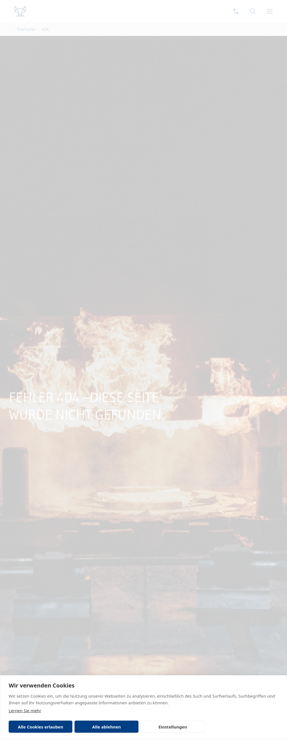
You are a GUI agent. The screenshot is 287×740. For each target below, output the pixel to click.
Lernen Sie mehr (25, 710)
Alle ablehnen (106, 727)
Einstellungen (172, 727)
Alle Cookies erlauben (40, 727)
